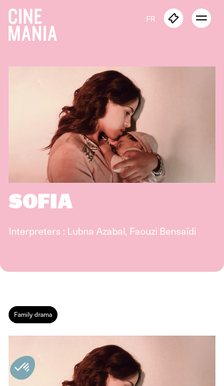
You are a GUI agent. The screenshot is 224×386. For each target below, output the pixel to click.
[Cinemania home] (37, 22)
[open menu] (201, 18)
